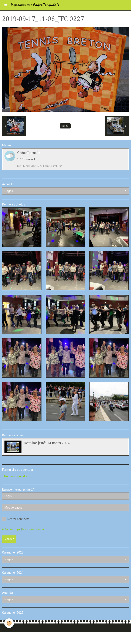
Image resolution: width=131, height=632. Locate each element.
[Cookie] (9, 623)
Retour (65, 125)
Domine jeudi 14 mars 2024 (46, 443)
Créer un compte (11, 529)
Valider (9, 539)
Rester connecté (16, 519)
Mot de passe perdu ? (34, 529)
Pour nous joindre (16, 476)
